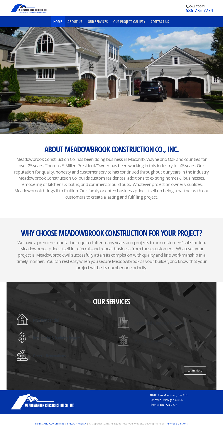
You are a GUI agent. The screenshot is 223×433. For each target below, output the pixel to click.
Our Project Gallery (129, 21)
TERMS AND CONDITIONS (49, 423)
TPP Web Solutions (176, 423)
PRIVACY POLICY (76, 423)
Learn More (195, 370)
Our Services (98, 21)
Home (57, 21)
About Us (75, 21)
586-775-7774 (199, 10)
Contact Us (160, 21)
